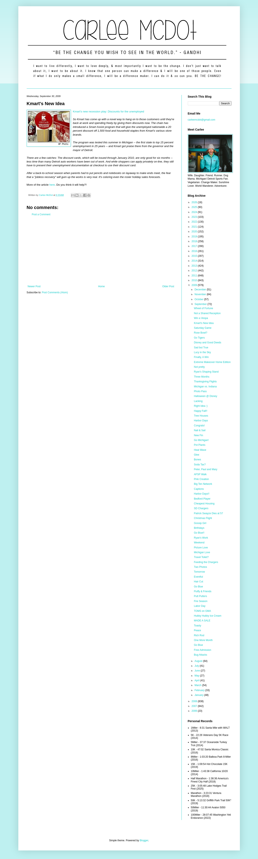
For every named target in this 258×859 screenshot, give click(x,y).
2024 (195, 212)
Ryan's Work (201, 537)
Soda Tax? (200, 464)
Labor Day (199, 606)
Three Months (201, 376)
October (199, 299)
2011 (195, 275)
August (198, 661)
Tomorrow (199, 571)
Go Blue (198, 586)
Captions (199, 488)
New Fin (198, 435)
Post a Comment (41, 214)
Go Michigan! (201, 440)
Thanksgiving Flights (205, 381)
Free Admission (202, 650)
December (200, 289)
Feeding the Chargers (206, 562)
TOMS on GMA (202, 611)
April (197, 680)
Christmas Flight (203, 518)
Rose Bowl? (200, 332)
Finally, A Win (201, 357)
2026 (195, 202)
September (200, 304)
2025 (195, 207)
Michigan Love (202, 552)
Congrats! (199, 425)
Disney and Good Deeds (207, 342)
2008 (195, 701)
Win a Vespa (201, 318)
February (199, 690)
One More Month (203, 640)
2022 (195, 221)
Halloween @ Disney (205, 396)
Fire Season (200, 601)
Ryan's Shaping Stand (206, 371)
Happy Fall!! (200, 410)
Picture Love (201, 547)
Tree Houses (201, 415)
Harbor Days (201, 420)
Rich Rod (199, 635)
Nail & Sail (199, 430)
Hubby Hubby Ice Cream (207, 615)
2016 (195, 251)
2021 (195, 226)
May (197, 675)
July (197, 665)
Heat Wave (200, 449)
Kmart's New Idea (203, 323)
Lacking (198, 401)
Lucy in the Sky (202, 352)
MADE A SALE (202, 620)
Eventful (198, 576)
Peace (197, 630)
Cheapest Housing (204, 503)
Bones (197, 459)
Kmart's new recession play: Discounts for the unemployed (108, 111)
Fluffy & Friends (202, 591)
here (52, 184)
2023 (195, 216)
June (197, 670)
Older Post (168, 286)
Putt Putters (200, 596)
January (199, 695)
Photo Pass (200, 391)
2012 (195, 270)
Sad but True (201, 347)
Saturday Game (202, 327)
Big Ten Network (203, 483)
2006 (195, 710)
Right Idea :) (200, 405)
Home (101, 286)
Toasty (197, 625)
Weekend (199, 542)
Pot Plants (199, 444)
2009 (195, 285)
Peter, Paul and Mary (205, 469)
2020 (195, 231)
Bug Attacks (200, 654)
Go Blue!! (199, 532)
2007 (195, 706)
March (198, 685)
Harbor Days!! (201, 493)
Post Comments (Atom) (55, 292)
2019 (195, 236)
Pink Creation (201, 479)
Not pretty (199, 366)
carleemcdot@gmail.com (201, 119)
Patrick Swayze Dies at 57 (208, 513)
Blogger (144, 840)
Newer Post (34, 286)
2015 (195, 255)
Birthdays (199, 527)
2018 (195, 241)
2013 (195, 265)
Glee (196, 454)
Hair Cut (198, 581)
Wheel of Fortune (203, 308)
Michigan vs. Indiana (205, 386)
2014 (195, 260)
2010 (195, 280)
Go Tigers (199, 337)
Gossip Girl (200, 523)
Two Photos (200, 567)
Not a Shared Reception (207, 313)
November (200, 294)
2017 (195, 246)
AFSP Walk (200, 474)
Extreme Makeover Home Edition (212, 362)
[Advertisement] (101, 250)
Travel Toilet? (201, 557)
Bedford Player (202, 498)
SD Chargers (201, 508)
